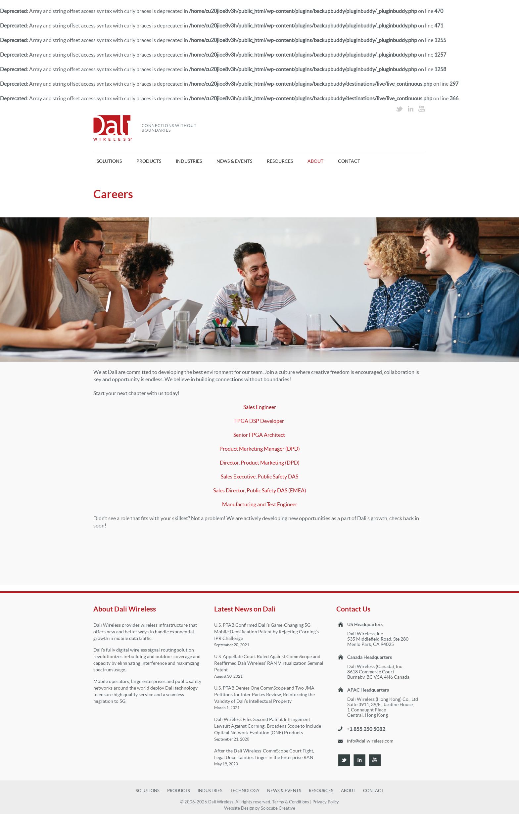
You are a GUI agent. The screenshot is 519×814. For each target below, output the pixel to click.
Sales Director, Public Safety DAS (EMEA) (259, 490)
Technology (245, 790)
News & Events (234, 161)
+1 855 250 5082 (366, 729)
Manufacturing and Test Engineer (259, 504)
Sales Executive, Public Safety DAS (259, 476)
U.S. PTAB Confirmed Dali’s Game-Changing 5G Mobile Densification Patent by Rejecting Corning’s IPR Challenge (266, 631)
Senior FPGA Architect (259, 435)
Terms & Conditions (290, 801)
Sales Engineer (259, 407)
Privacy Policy (325, 801)
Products (148, 161)
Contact (349, 161)
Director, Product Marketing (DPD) (260, 463)
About (315, 161)
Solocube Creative (278, 808)
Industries (189, 161)
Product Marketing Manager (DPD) (259, 449)
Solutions (109, 161)
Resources (280, 161)
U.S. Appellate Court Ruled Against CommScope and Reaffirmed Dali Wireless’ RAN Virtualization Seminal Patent (268, 663)
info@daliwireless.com (370, 741)
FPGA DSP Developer (259, 421)
